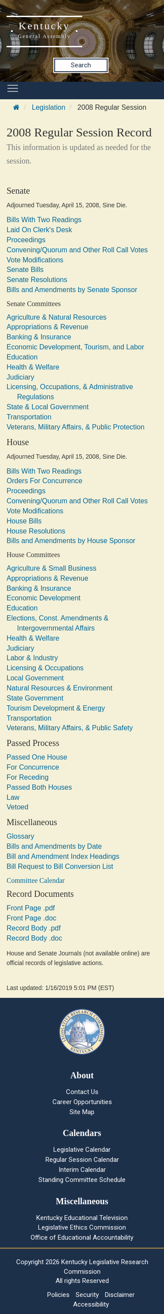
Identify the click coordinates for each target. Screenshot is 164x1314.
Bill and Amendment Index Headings (63, 856)
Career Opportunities (82, 1102)
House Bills (24, 521)
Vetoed (17, 807)
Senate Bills (25, 269)
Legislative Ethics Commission (82, 1227)
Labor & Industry (32, 658)
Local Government (35, 678)
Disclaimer (120, 1295)
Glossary (20, 836)
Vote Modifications (35, 260)
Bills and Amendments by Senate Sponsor (72, 289)
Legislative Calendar (82, 1150)
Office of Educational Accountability (82, 1237)
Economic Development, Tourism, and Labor (75, 347)
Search (81, 65)
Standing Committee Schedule (82, 1180)
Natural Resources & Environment (59, 688)
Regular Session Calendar (82, 1160)
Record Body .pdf (34, 928)
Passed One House (37, 757)
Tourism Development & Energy (56, 708)
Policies (58, 1295)
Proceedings (26, 240)
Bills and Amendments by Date (54, 846)
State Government (35, 698)
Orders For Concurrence (44, 480)
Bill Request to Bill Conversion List (60, 866)
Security (87, 1295)
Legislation (49, 107)
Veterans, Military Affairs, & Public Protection (75, 427)
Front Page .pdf (31, 908)
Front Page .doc (31, 918)
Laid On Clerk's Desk (39, 230)
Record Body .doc (34, 938)
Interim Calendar (82, 1170)
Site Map (82, 1112)
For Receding (28, 777)
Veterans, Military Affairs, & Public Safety (70, 728)
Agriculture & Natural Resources (57, 317)
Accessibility (91, 1304)
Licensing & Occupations (45, 668)
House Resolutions (36, 531)
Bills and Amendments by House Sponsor (71, 540)
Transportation (29, 417)
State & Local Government (48, 407)
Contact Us (82, 1092)
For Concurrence (33, 767)
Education (22, 357)
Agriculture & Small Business (51, 568)
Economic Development (43, 598)
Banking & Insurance (39, 337)
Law (13, 797)
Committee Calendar (36, 880)
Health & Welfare (33, 367)
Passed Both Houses (39, 787)
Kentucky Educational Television (82, 1218)
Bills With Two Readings (44, 219)
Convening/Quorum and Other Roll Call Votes (77, 250)
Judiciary (20, 377)
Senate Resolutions (37, 279)
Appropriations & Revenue (47, 327)
